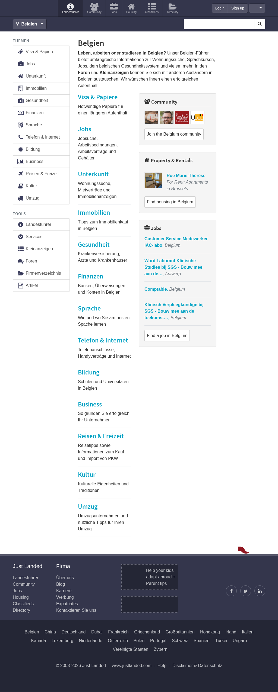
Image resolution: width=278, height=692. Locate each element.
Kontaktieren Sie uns (76, 610)
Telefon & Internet (38, 137)
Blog (60, 584)
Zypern (161, 649)
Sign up (237, 8)
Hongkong (210, 632)
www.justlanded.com (131, 665)
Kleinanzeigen (35, 249)
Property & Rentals (168, 160)
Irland (230, 632)
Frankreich (118, 632)
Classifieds (23, 603)
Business (30, 162)
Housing (21, 597)
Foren (27, 261)
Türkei (221, 640)
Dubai (97, 632)
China (50, 632)
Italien (248, 632)
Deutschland (74, 632)
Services (29, 237)
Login (220, 8)
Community (160, 101)
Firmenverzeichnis (39, 273)
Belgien (31, 632)
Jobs (152, 228)
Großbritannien (180, 632)
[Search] (259, 24)
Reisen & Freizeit (38, 174)
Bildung (28, 149)
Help (161, 665)
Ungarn (240, 640)
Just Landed (33, 8)
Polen (139, 640)
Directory (21, 610)
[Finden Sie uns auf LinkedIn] (259, 590)
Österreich (118, 640)
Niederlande (90, 640)
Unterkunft (31, 76)
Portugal (158, 640)
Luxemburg (62, 640)
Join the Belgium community (174, 134)
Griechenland (147, 632)
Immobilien (32, 88)
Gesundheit (32, 101)
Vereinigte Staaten (130, 649)
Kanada (38, 640)
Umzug (28, 198)
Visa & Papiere (35, 52)
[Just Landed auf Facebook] (231, 590)
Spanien (202, 640)
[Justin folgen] (245, 590)
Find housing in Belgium (170, 202)
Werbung (65, 597)
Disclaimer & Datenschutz (197, 665)
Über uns (65, 577)
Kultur (27, 186)
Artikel (27, 286)
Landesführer (34, 225)
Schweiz (180, 640)
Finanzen (30, 113)
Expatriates (67, 603)
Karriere (64, 590)
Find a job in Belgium (167, 335)
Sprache (29, 125)
